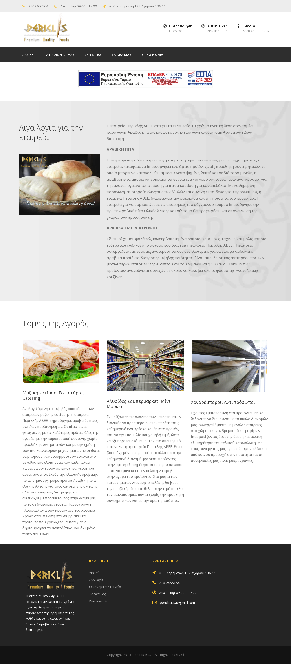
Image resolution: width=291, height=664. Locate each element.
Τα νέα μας (97, 594)
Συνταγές (96, 579)
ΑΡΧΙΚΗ (28, 55)
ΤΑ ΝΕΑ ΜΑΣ (121, 55)
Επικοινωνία (98, 601)
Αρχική (94, 572)
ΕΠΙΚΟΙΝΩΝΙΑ (152, 55)
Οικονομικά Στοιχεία (105, 586)
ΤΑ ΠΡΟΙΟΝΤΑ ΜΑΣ (59, 55)
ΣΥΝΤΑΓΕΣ (93, 55)
